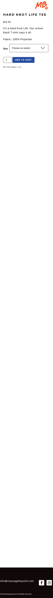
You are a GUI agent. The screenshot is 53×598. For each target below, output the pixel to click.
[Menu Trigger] (41, 5)
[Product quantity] (7, 59)
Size (5, 48)
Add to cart (23, 60)
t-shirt (19, 67)
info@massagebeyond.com (17, 580)
